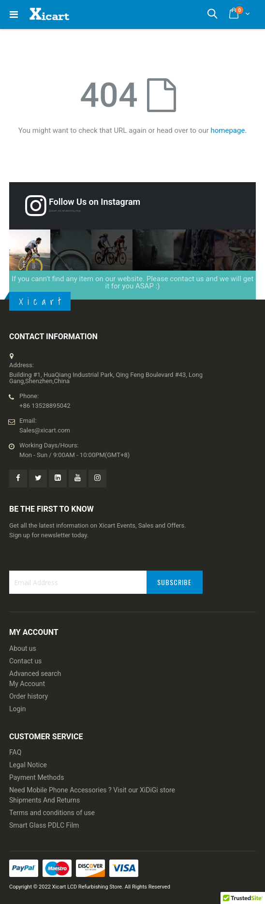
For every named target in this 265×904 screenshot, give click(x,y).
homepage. (229, 130)
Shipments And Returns (44, 800)
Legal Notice (28, 765)
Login (17, 709)
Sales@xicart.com (44, 430)
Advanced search (35, 673)
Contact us (25, 661)
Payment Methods (36, 777)
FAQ (15, 752)
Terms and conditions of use (52, 813)
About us (22, 648)
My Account (27, 684)
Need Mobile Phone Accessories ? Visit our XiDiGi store (92, 790)
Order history (28, 696)
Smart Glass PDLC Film (44, 825)
